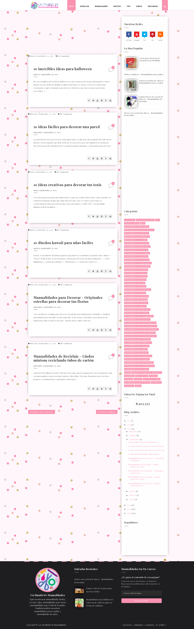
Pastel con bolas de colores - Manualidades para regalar (152, 81)
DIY (157, 220)
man (143, 223)
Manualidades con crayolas (137, 260)
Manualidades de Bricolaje (136, 296)
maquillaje (129, 376)
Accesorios (130, 220)
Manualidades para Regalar (137, 359)
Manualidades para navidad (137, 346)
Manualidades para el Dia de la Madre (141, 329)
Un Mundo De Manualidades (47, 595)
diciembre (133, 431)
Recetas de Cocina (152, 379)
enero (132, 499)
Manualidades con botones (136, 243)
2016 (129, 425)
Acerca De (84, 6)
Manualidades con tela (134, 283)
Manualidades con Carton (136, 250)
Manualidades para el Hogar (137, 339)
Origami (128, 379)
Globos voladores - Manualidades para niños (143, 74)
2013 (129, 509)
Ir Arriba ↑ (161, 625)
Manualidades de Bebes (135, 293)
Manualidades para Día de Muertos (140, 323)
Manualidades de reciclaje (136, 303)
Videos (139, 6)
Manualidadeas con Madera (137, 236)
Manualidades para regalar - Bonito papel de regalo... (144, 478)
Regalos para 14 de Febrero (137, 382)
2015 (129, 429)
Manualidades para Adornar (137, 309)
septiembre (134, 439)
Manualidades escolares (135, 306)
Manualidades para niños (136, 349)
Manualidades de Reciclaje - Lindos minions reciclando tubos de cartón (64, 358)
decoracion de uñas (145, 220)
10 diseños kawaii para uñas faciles (63, 242)
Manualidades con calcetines (137, 246)
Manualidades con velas (135, 286)
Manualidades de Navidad (136, 299)
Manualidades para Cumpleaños (139, 316)
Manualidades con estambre (137, 266)
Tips (128, 6)
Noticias (153, 376)
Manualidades (101, 6)
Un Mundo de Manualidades (54, 625)
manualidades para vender (136, 369)
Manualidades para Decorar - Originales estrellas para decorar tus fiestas (68, 299)
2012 (129, 513)
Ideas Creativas (132, 223)
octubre (133, 435)
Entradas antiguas (107, 412)
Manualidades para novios (136, 352)
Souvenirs (129, 386)
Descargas (153, 6)
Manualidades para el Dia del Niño (140, 332)
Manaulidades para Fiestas (136, 233)
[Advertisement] (74, 34)
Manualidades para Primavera (138, 356)
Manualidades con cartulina (137, 253)
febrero (133, 495)
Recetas (117, 6)
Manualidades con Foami (136, 273)
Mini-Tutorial (142, 376)
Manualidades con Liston (136, 276)
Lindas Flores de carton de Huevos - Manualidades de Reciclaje (151, 99)
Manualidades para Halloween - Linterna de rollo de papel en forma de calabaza (100, 602)
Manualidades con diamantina (138, 263)
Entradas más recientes (41, 412)
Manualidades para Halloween (138, 342)
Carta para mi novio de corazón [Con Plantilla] (149, 59)
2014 (129, 505)
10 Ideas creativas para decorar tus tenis (68, 184)
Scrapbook (156, 382)
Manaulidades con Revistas (136, 226)
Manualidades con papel (135, 279)
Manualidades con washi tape (137, 289)
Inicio (71, 6)
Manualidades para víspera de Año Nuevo (143, 372)
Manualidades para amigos (136, 313)
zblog (138, 386)
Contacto (149, 625)
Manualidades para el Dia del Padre (140, 336)
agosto (132, 491)
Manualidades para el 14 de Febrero (140, 326)
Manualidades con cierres (136, 256)
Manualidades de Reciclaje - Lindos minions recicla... (143, 465)
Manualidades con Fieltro (136, 269)
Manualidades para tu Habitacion (139, 366)
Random (138, 379)
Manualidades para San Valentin (139, 362)
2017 (129, 421)
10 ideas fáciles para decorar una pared (67, 126)
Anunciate (138, 625)
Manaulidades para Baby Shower (139, 230)
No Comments (64, 56)
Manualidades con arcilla (136, 240)
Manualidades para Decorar (137, 319)
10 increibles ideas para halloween (63, 68)
